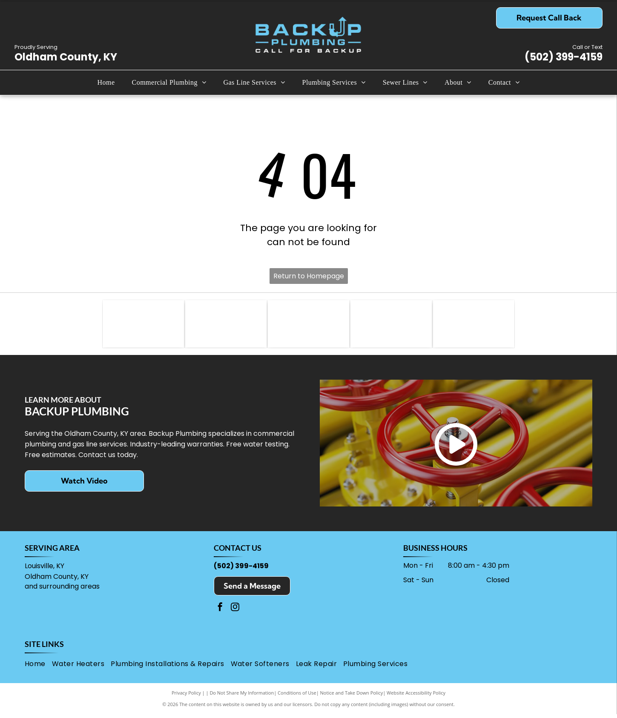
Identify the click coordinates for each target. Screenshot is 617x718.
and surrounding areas (62, 590)
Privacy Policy (186, 696)
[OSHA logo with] (391, 325)
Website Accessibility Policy (416, 696)
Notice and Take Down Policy (351, 696)
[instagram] (235, 611)
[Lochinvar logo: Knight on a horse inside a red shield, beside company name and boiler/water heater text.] (226, 325)
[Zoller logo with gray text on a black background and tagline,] (143, 325)
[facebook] (220, 611)
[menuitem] (106, 82)
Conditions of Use (297, 696)
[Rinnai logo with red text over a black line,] (308, 325)
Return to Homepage (308, 276)
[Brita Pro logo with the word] (473, 325)
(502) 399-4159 (564, 57)
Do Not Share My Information (241, 696)
